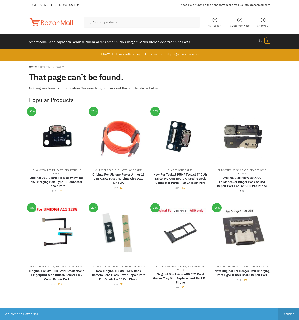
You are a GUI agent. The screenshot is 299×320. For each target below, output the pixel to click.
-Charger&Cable (105, 167)
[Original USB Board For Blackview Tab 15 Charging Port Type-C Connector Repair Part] (57, 134)
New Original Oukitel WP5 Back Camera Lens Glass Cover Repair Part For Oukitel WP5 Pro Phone (118, 272)
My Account (214, 22)
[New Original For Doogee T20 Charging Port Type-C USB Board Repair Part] (242, 230)
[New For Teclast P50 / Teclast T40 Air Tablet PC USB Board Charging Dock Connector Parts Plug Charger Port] (180, 134)
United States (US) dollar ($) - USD (53, 5)
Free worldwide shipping (162, 51)
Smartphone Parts (130, 167)
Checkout (263, 22)
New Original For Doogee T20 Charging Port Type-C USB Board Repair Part (242, 270)
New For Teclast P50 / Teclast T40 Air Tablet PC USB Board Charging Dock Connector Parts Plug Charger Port (180, 176)
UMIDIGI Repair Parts (70, 264)
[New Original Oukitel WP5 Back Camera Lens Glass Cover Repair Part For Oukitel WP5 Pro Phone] (118, 230)
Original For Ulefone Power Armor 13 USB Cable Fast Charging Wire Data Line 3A (118, 176)
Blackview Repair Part (48, 167)
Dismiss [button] (288, 314)
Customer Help (240, 22)
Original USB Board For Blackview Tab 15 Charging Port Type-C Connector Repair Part (57, 179)
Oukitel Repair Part (105, 264)
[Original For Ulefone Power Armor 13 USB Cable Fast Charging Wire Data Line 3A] (118, 134)
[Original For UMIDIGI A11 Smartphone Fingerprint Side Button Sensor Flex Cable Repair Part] (57, 230)
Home (33, 64)
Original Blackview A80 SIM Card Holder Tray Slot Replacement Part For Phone (180, 276)
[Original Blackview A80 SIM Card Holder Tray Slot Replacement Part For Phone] (180, 230)
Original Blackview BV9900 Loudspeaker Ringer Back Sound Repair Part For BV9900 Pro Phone (242, 179)
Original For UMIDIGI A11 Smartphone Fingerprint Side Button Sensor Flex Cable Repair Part (56, 272)
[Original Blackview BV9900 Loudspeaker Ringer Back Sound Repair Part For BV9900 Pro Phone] (242, 134)
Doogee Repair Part (229, 264)
